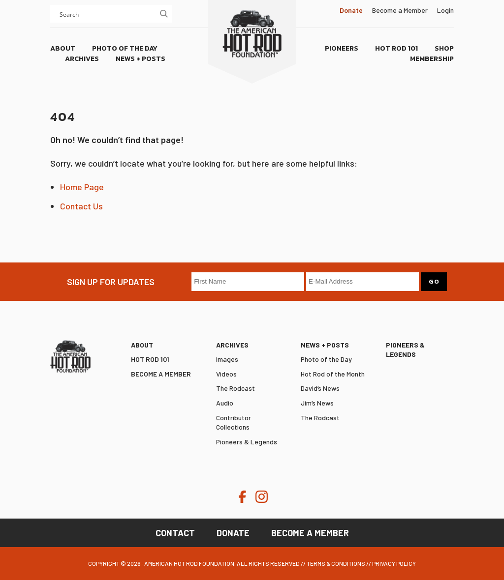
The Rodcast (235, 388)
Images (227, 359)
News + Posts (325, 345)
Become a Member (400, 10)
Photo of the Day (326, 359)
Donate (233, 532)
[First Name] (247, 281)
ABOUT (142, 345)
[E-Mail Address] (362, 281)
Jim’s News (317, 403)
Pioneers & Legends (246, 441)
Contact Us (81, 206)
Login (445, 10)
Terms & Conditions (336, 563)
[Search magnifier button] (163, 14)
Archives (232, 345)
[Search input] (107, 13)
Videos (226, 374)
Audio (224, 403)
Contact (175, 532)
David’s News (320, 388)
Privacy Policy (394, 563)
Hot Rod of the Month (333, 374)
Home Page (82, 186)
